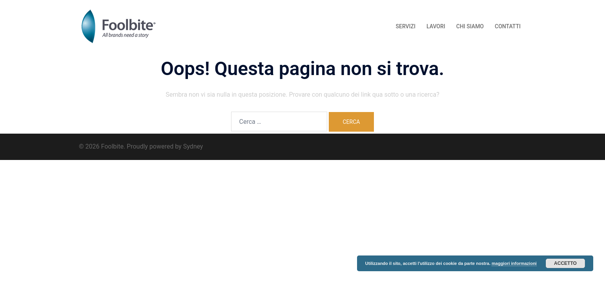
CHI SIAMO (470, 26)
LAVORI (435, 26)
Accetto (565, 263)
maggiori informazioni (514, 263)
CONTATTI (508, 26)
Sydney (193, 146)
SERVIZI (405, 26)
